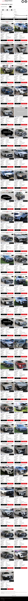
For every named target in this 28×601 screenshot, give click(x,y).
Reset (10, 6)
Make (14, 9)
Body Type (2, 14)
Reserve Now (10, 40)
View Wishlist (11, 32)
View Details (4, 40)
